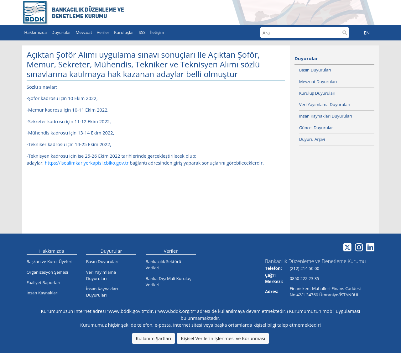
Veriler (171, 251)
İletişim (157, 32)
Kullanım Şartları (153, 338)
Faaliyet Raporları (43, 282)
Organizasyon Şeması (47, 272)
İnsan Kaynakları (43, 293)
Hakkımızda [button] (35, 32)
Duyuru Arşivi (312, 139)
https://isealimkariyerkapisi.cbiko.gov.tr (86, 163)
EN (367, 32)
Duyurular (306, 58)
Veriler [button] (103, 32)
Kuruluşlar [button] (124, 32)
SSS (142, 32)
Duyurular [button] (61, 32)
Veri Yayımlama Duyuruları (324, 104)
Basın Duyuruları (315, 70)
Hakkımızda (51, 251)
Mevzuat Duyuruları (318, 81)
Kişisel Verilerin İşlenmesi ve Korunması (223, 338)
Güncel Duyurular (316, 127)
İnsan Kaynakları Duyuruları (325, 116)
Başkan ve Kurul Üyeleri (49, 261)
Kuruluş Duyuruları (317, 93)
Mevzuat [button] (84, 32)
